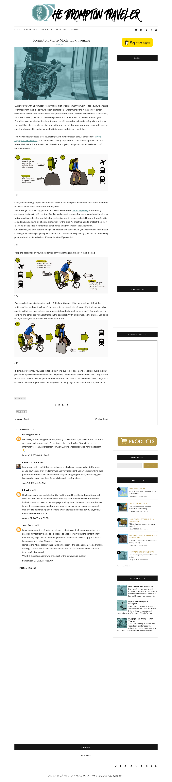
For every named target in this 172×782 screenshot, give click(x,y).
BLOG (17, 30)
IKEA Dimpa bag (80, 210)
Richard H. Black (30, 462)
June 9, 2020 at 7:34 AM (34, 483)
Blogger (118, 775)
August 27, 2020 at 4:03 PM (35, 518)
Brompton (20, 398)
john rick (26, 490)
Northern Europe (137, 488)
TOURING (45, 30)
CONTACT (75, 30)
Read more (143, 496)
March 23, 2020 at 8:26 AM (35, 455)
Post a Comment (27, 567)
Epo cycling (80, 555)
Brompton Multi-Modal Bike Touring (61, 40)
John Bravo (28, 525)
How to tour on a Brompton (142, 552)
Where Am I (86, 755)
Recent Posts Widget (123, 566)
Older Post (101, 419)
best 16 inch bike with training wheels (63, 478)
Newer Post (21, 419)
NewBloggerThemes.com (110, 777)
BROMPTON (30, 30)
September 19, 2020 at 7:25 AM (37, 560)
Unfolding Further (138, 504)
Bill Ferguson (29, 434)
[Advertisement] (137, 684)
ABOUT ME (61, 30)
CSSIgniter (66, 777)
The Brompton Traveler (83, 775)
